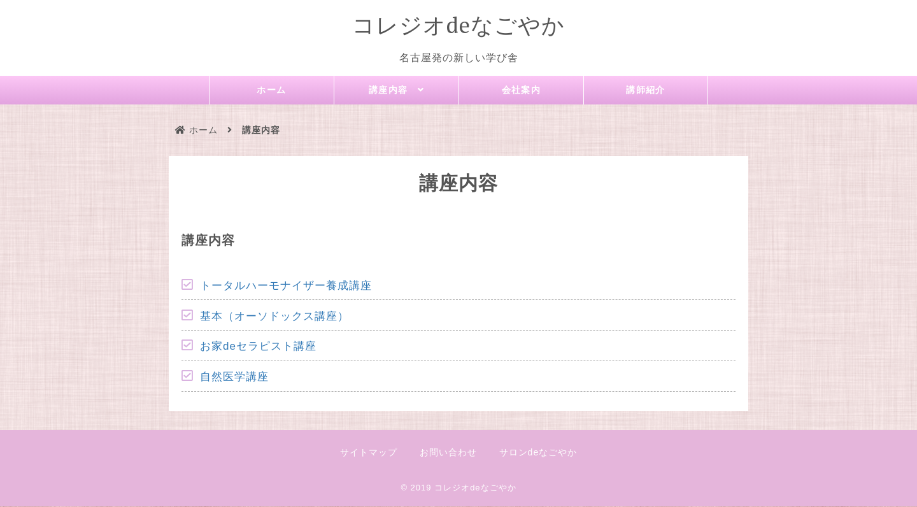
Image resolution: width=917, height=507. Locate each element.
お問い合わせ (448, 453)
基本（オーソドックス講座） (274, 317)
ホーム (272, 90)
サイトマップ (368, 453)
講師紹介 (646, 90)
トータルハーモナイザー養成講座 (286, 286)
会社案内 (521, 90)
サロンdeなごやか (538, 453)
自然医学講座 (234, 377)
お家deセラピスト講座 (258, 347)
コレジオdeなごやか (458, 24)
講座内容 (388, 91)
